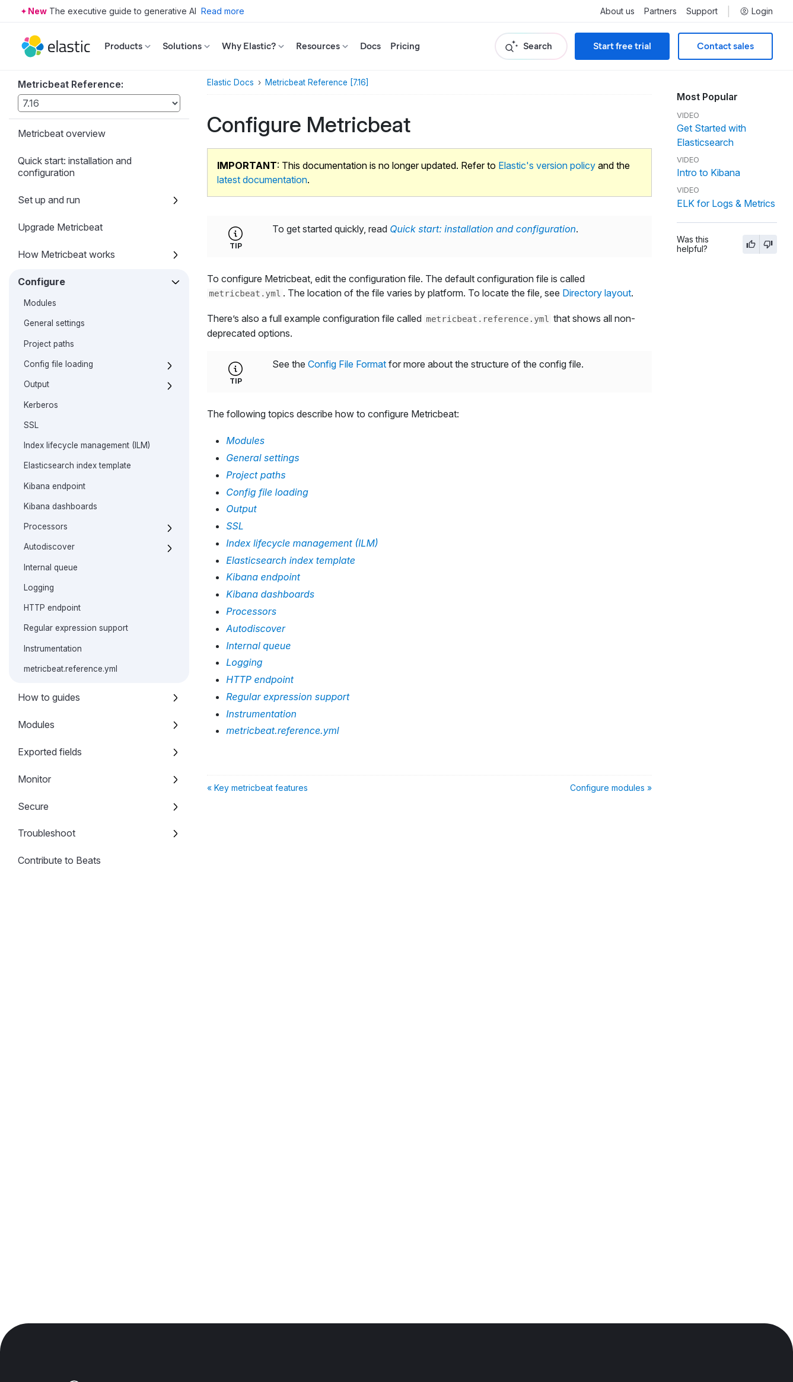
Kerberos (41, 405)
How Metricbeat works (66, 254)
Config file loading (58, 364)
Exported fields (50, 752)
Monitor (34, 779)
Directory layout (596, 293)
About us (617, 11)
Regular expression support (76, 628)
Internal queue (51, 567)
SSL (31, 425)
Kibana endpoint (54, 486)
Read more (222, 11)
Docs (370, 46)
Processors (46, 526)
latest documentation (262, 180)
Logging (39, 587)
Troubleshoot (46, 833)
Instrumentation (53, 648)
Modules (40, 303)
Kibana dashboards (60, 506)
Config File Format (347, 364)
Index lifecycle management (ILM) (87, 445)
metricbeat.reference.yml (70, 669)
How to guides (49, 697)
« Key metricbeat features (257, 788)
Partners (660, 11)
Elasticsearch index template (77, 465)
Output (36, 384)
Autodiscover (49, 546)
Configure (41, 282)
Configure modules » (611, 788)
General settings (54, 323)
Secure (33, 806)
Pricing (405, 46)
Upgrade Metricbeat (60, 227)
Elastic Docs (230, 82)
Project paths (49, 344)
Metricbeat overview (62, 133)
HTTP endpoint (52, 607)
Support (702, 11)
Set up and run (49, 200)
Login (756, 11)
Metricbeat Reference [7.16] (317, 82)
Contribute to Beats (59, 860)
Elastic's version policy (546, 165)
